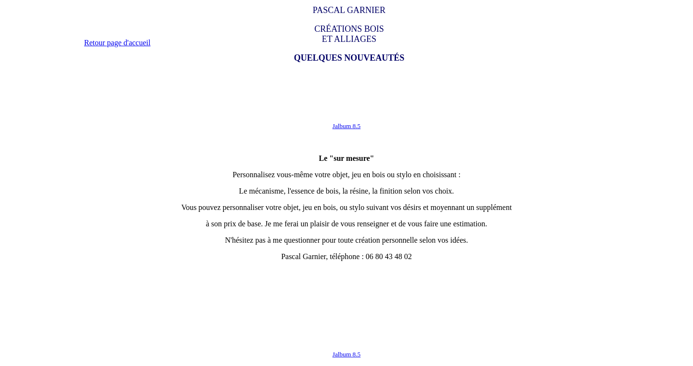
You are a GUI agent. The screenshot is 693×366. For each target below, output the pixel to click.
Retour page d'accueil (117, 43)
